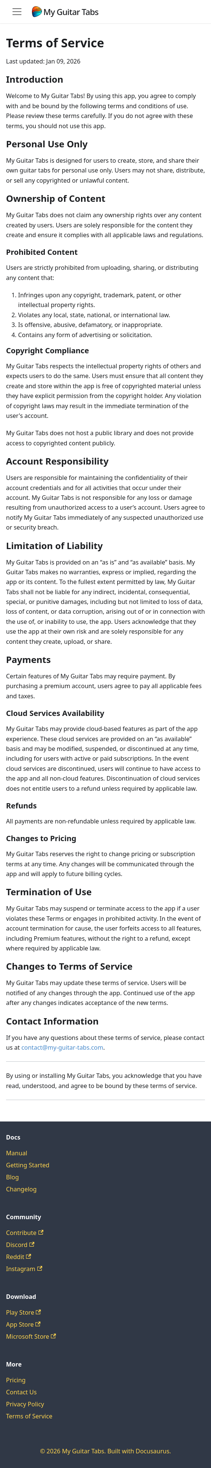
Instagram (24, 1269)
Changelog (21, 1189)
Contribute (24, 1233)
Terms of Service (29, 1416)
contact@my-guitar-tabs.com (62, 1047)
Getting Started (27, 1165)
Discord (20, 1245)
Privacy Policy (25, 1404)
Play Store (23, 1312)
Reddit (18, 1257)
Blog (12, 1177)
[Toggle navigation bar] (17, 11)
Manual (16, 1153)
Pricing (16, 1380)
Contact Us (21, 1392)
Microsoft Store (31, 1336)
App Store (23, 1324)
